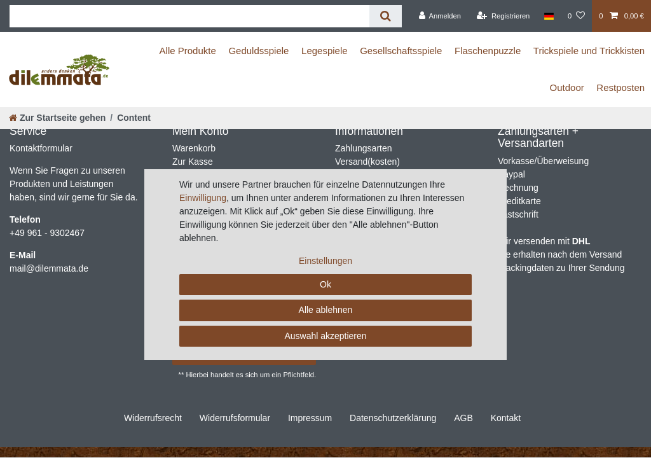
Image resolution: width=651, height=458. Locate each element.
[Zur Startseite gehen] (57, 118)
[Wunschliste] (576, 16)
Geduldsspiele (258, 50)
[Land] (549, 16)
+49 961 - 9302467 (47, 233)
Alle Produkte (188, 50)
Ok (325, 284)
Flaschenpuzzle (488, 50)
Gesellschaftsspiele (401, 50)
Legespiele (324, 50)
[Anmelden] (439, 16)
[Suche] (385, 16)
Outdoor (567, 87)
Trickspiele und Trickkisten (589, 50)
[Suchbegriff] (189, 16)
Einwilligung (202, 198)
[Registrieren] (503, 16)
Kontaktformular (41, 148)
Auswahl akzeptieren (325, 336)
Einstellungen (325, 261)
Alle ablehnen (326, 310)
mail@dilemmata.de (49, 268)
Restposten (620, 87)
